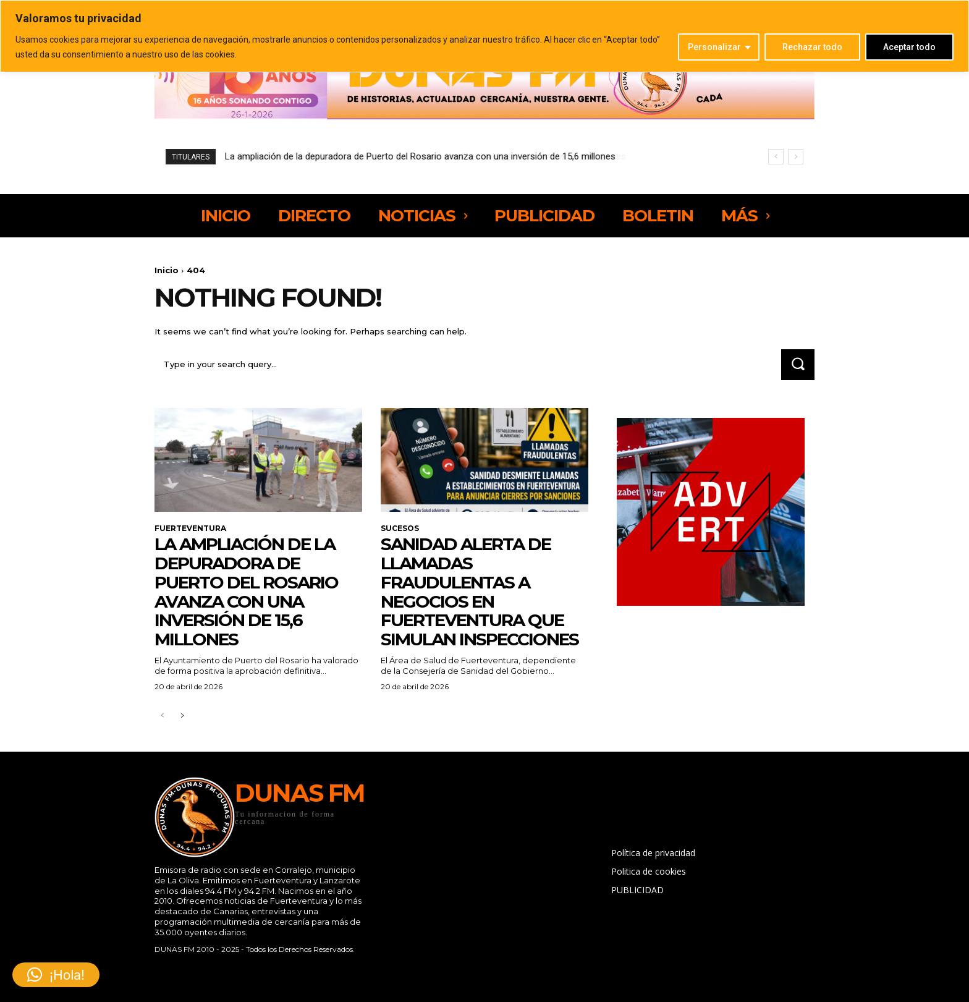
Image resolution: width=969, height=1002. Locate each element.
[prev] (776, 156)
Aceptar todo (909, 47)
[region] (484, 36)
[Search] (798, 364)
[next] (795, 156)
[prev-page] (162, 716)
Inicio (166, 270)
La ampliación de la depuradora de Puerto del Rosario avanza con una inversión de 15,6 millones (420, 156)
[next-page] (182, 716)
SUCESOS (400, 528)
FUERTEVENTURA (190, 528)
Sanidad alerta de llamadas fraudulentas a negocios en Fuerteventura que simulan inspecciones (479, 591)
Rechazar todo (812, 47)
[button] (55, 974)
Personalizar (714, 47)
